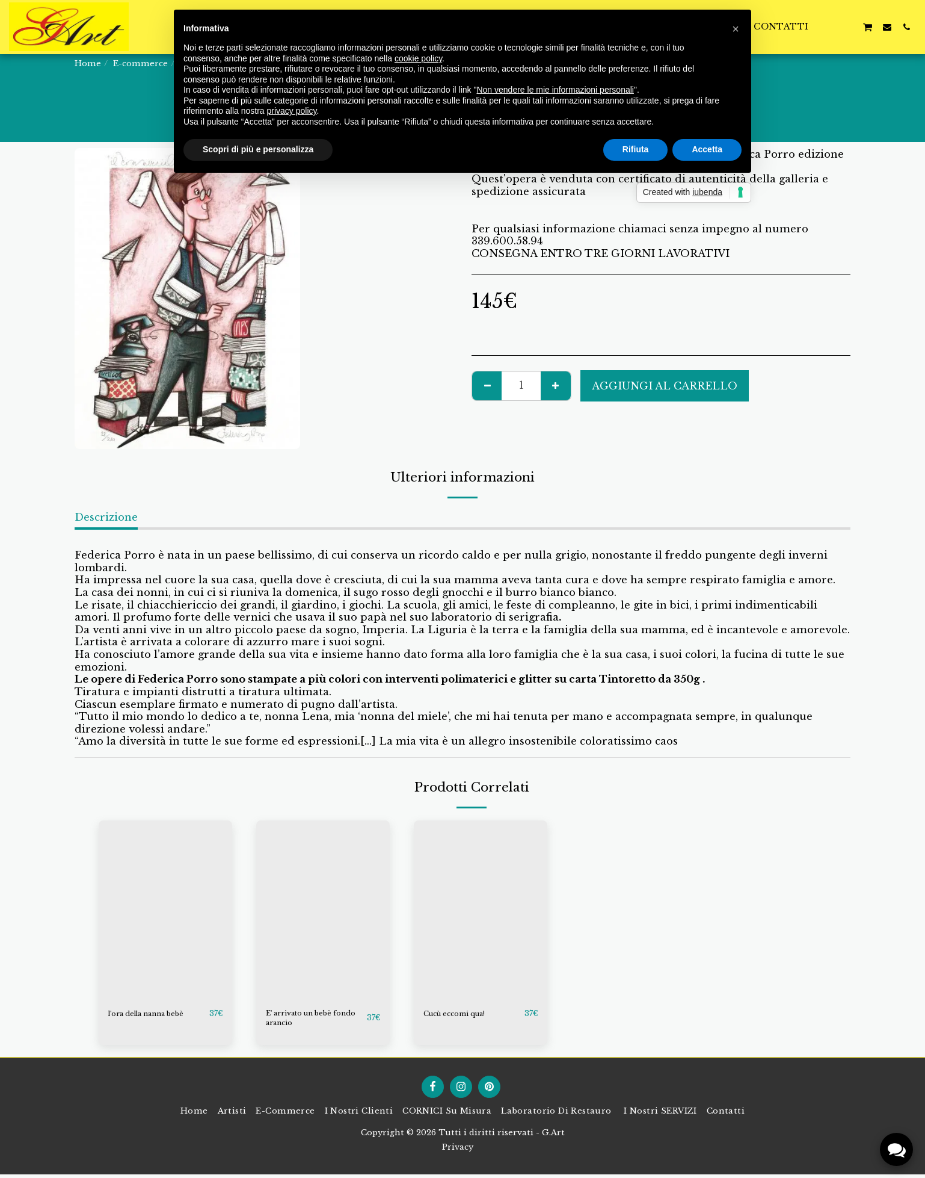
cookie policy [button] (418, 58)
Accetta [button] (707, 149)
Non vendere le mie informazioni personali (554, 90)
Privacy (457, 1150)
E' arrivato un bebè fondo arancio (307, 1020)
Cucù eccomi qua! (461, 1014)
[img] (165, 909)
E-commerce (140, 63)
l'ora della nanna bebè (156, 1014)
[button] (848, 26)
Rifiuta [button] (635, 149)
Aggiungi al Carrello (664, 386)
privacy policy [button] (292, 111)
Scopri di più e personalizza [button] (258, 149)
